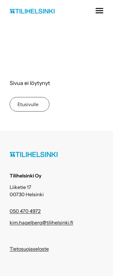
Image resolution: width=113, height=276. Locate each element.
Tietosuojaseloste (29, 249)
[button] (99, 10)
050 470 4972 (25, 211)
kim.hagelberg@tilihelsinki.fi (41, 222)
